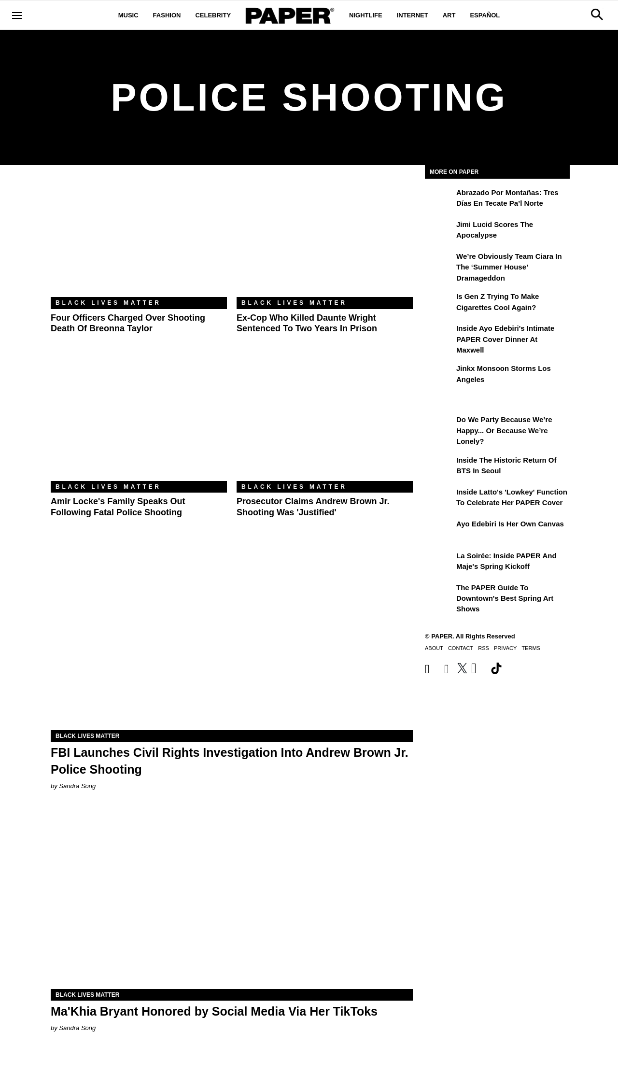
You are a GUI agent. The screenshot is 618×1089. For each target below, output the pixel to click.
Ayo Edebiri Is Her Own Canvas (510, 524)
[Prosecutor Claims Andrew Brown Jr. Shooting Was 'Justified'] (325, 422)
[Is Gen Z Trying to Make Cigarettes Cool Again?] (439, 303)
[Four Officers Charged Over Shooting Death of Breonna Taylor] (139, 238)
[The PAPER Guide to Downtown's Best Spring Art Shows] (439, 594)
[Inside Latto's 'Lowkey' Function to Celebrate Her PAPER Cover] (439, 499)
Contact (460, 648)
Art (449, 15)
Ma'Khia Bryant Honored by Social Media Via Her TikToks (214, 1011)
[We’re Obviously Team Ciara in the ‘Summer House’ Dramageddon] (439, 263)
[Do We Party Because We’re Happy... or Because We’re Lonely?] (439, 426)
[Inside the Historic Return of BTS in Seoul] (439, 467)
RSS (483, 648)
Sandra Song (77, 786)
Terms (530, 648)
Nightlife (365, 15)
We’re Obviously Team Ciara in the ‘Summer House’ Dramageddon (509, 267)
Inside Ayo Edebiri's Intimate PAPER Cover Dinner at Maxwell (505, 339)
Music (128, 15)
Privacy (505, 648)
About (434, 648)
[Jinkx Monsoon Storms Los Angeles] (439, 375)
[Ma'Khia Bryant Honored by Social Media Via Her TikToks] (232, 898)
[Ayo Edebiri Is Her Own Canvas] (439, 531)
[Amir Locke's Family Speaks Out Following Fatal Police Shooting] (139, 422)
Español (485, 15)
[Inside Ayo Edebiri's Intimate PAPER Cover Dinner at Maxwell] (439, 335)
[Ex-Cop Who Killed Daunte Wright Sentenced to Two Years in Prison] (325, 238)
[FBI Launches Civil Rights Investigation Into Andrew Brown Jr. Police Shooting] (232, 639)
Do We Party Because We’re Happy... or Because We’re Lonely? (504, 430)
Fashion (167, 15)
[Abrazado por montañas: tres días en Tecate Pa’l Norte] (439, 199)
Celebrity (213, 15)
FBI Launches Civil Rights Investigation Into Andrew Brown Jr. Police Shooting (229, 761)
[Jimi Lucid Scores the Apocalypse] (439, 231)
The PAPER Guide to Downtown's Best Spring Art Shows (504, 598)
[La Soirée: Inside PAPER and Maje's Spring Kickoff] (439, 563)
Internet (412, 15)
